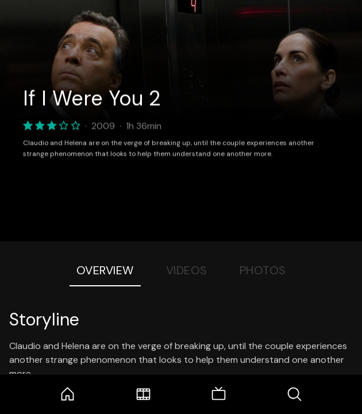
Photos (263, 270)
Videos (186, 270)
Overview (105, 270)
